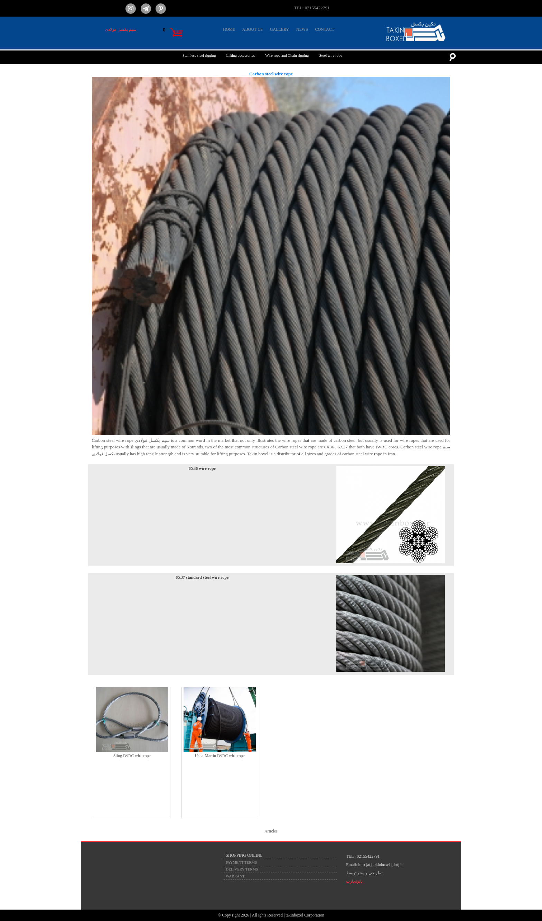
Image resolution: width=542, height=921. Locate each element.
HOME (229, 29)
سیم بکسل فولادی (121, 29)
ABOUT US (252, 29)
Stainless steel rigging (199, 55)
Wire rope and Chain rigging (287, 55)
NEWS (302, 29)
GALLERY (279, 29)
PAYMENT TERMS (241, 862)
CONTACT (324, 29)
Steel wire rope (330, 55)
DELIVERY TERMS (242, 869)
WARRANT (235, 876)
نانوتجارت (354, 881)
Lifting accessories (240, 55)
